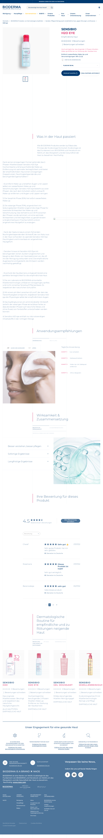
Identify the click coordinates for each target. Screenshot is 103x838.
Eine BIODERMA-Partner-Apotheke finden (90, 73)
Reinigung (7, 13)
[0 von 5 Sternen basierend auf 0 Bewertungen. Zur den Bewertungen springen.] (73, 40)
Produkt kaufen (70, 73)
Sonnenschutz (30, 13)
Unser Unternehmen (90, 14)
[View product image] (26, 50)
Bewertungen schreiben (73, 44)
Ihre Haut (63, 14)
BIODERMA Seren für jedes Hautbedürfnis (51, 1)
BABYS (41, 13)
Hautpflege (18, 13)
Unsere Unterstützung (75, 14)
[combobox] (80, 65)
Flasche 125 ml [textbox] (68, 65)
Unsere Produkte (51, 14)
